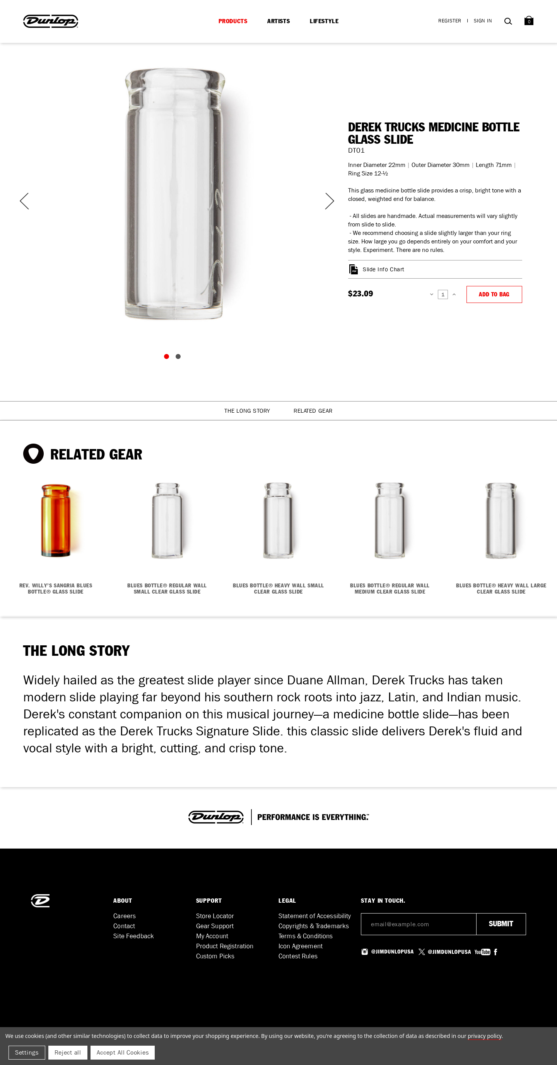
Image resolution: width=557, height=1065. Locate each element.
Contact (124, 926)
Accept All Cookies (123, 1052)
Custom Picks (215, 956)
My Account (212, 936)
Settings (27, 1052)
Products (233, 21)
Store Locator (215, 916)
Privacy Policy (484, 1035)
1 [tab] (168, 358)
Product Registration (225, 946)
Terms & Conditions (305, 936)
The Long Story (247, 411)
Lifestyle (324, 21)
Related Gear (313, 411)
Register (449, 20)
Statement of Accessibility (314, 916)
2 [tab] (180, 358)
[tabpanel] (174, 193)
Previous (23, 201)
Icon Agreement (300, 946)
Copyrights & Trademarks (313, 926)
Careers (124, 916)
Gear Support (215, 926)
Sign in (483, 20)
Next (325, 201)
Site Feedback (133, 936)
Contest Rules (298, 956)
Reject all (68, 1052)
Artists (278, 21)
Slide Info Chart (384, 269)
